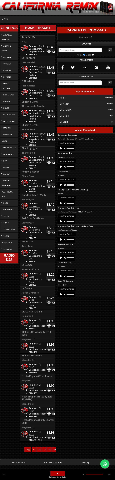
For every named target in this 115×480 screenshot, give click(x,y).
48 (49, 449)
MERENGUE (7, 134)
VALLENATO (8, 249)
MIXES (4, 141)
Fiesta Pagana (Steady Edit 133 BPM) (37, 398)
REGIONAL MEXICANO (7, 183)
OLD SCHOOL (8, 154)
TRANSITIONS (9, 229)
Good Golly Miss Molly (34, 195)
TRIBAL (6, 236)
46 (39, 449)
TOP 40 (6, 223)
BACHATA (7, 57)
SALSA (6, 216)
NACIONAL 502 (9, 148)
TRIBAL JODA (7, 243)
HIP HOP (6, 101)
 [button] (109, 474)
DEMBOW (7, 70)
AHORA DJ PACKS (6, 48)
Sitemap (85, 462)
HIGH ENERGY (8, 95)
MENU (5, 19)
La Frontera (28, 57)
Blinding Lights (30, 101)
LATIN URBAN (9, 121)
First (27, 449)
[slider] (70, 148)
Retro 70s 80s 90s (7, 194)
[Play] (61, 148)
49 (54, 449)
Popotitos (27, 241)
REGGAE (6, 174)
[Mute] (65, 148)
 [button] (57, 474)
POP (5, 161)
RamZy (42, 46)
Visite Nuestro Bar (32, 311)
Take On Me (28, 37)
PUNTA (6, 167)
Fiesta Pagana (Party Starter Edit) (38, 421)
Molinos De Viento (32, 355)
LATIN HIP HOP (9, 115)
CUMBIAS (7, 64)
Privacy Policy (18, 462)
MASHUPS (7, 128)
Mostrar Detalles (67, 143)
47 (44, 449)
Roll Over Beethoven (33, 218)
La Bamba (27, 265)
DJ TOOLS (7, 77)
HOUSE (6, 108)
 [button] (83, 474)
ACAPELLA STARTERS (7, 37)
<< (34, 449)
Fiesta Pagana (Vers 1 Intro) (37, 376)
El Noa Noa (28, 81)
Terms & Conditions (52, 462)
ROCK (5, 203)
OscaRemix (34, 183)
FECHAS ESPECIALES (6, 86)
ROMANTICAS (9, 210)
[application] (66, 148)
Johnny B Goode (31, 171)
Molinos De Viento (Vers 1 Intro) (36, 333)
